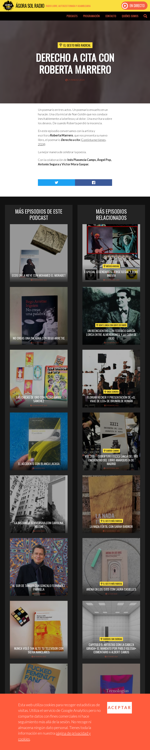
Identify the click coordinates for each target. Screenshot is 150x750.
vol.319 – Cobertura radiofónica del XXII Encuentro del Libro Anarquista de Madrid (111, 460)
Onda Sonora (111, 391)
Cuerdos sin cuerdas (111, 639)
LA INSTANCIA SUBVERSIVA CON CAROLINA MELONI (38, 524)
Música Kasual (111, 266)
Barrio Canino (111, 450)
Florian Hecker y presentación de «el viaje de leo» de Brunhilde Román (111, 399)
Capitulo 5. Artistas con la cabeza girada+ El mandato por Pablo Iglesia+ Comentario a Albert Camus (111, 648)
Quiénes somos (130, 16)
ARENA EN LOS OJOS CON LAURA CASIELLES (111, 589)
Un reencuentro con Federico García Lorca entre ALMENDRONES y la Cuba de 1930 (111, 334)
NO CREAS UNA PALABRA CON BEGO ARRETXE (39, 338)
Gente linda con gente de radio (111, 325)
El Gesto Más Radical (77, 45)
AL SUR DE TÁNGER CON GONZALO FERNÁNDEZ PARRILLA (38, 587)
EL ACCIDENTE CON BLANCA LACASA (39, 463)
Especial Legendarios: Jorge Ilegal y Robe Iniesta (111, 273)
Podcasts (72, 16)
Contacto (110, 16)
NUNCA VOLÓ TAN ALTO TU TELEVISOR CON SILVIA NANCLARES (38, 650)
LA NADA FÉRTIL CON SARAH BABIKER (111, 526)
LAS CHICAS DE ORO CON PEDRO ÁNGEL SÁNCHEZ (38, 399)
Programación (91, 16)
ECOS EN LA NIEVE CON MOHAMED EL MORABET (39, 275)
